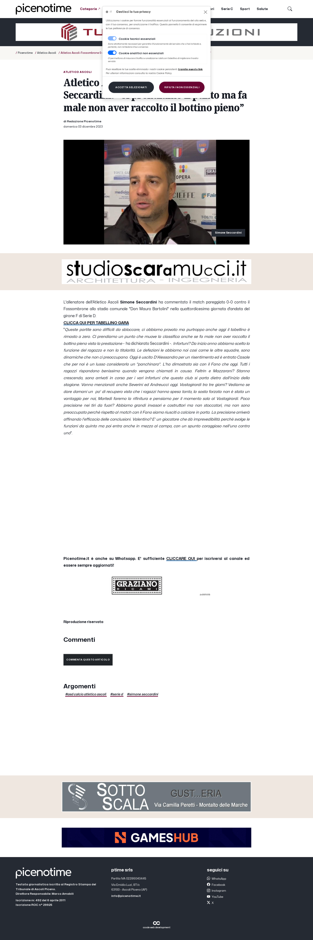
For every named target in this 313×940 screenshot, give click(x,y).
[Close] (205, 12)
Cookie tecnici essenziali (137, 39)
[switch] (112, 53)
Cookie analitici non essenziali (141, 53)
